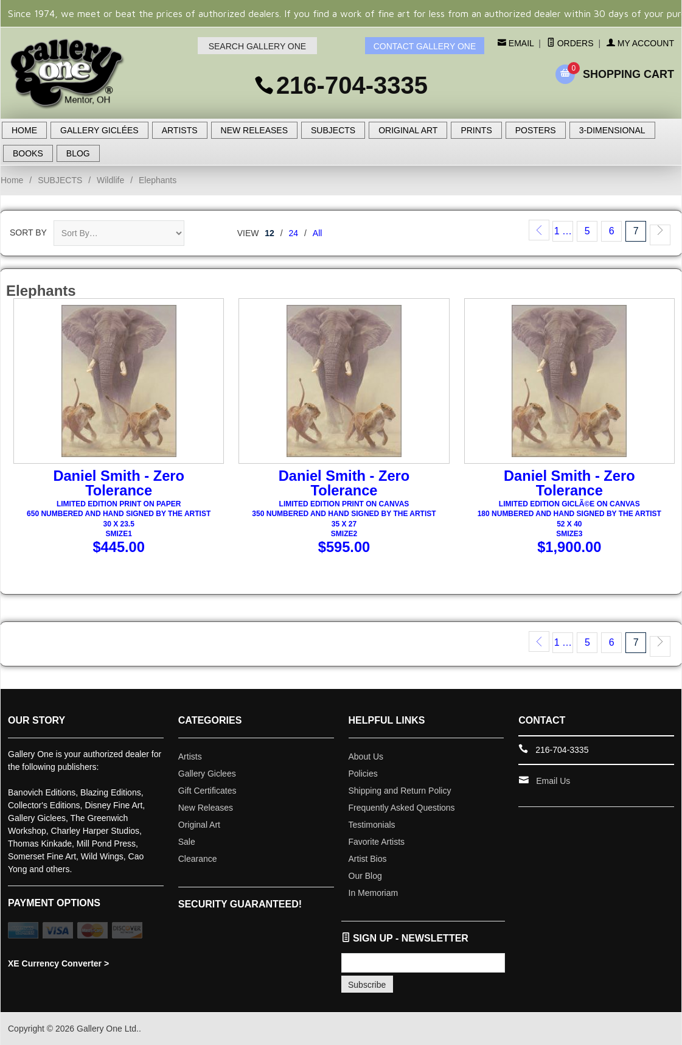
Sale (186, 842)
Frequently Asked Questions (402, 808)
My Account (640, 43)
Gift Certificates (207, 790)
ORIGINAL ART (407, 130)
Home (12, 180)
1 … (563, 231)
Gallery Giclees (207, 773)
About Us (366, 756)
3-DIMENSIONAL (612, 130)
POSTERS (535, 130)
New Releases (205, 808)
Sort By (28, 232)
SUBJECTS (333, 130)
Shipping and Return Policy (400, 790)
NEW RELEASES (254, 130)
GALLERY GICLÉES (99, 130)
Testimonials (372, 825)
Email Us (553, 781)
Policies (363, 773)
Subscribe (367, 985)
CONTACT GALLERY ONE (425, 46)
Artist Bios (368, 859)
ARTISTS (180, 130)
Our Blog (365, 876)
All (317, 233)
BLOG (78, 153)
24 (294, 233)
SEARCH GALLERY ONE (258, 46)
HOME (24, 130)
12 (269, 233)
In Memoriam (373, 893)
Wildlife (110, 180)
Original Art (199, 825)
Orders (570, 43)
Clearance (197, 859)
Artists (190, 756)
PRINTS (476, 130)
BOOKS (28, 153)
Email (520, 43)
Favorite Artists (377, 842)
